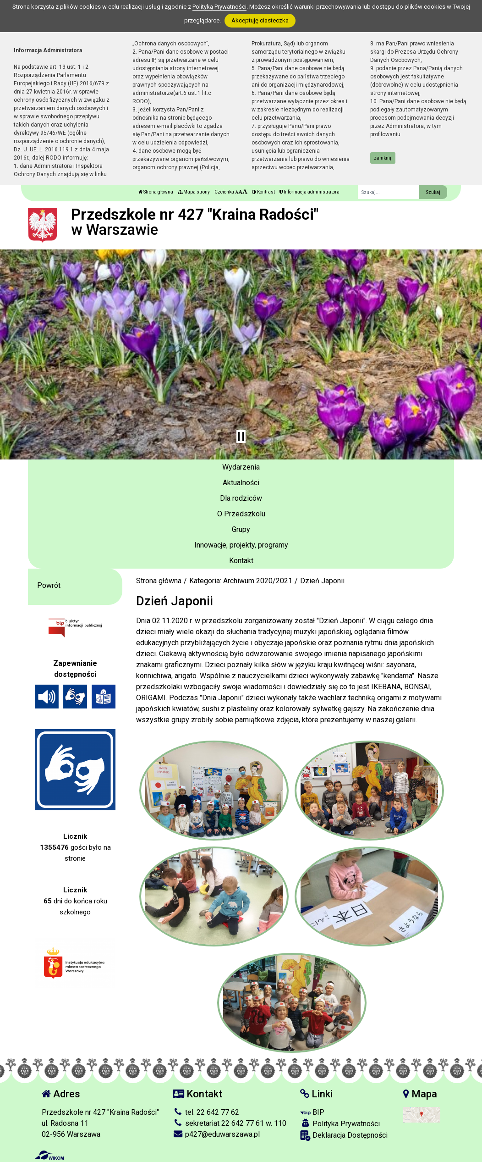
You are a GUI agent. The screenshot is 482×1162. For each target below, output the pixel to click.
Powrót (48, 585)
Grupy (241, 529)
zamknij (382, 157)
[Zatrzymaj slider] (241, 436)
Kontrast (263, 191)
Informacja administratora (309, 191)
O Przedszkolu (241, 513)
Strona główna (155, 191)
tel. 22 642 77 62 (206, 1112)
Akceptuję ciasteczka (260, 20)
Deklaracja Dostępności (344, 1135)
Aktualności (241, 482)
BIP (312, 1112)
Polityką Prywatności (219, 6)
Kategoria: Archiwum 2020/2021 (240, 580)
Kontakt (241, 560)
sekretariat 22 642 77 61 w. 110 (229, 1123)
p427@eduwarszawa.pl (216, 1134)
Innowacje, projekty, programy (241, 545)
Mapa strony (194, 191)
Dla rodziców (241, 498)
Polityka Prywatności (340, 1123)
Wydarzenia (241, 467)
